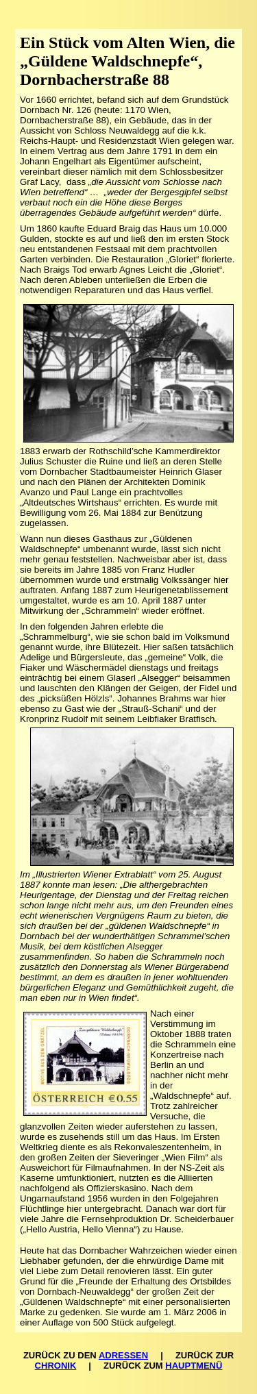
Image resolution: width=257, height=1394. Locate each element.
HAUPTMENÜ (193, 1365)
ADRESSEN (123, 1355)
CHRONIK (56, 1365)
